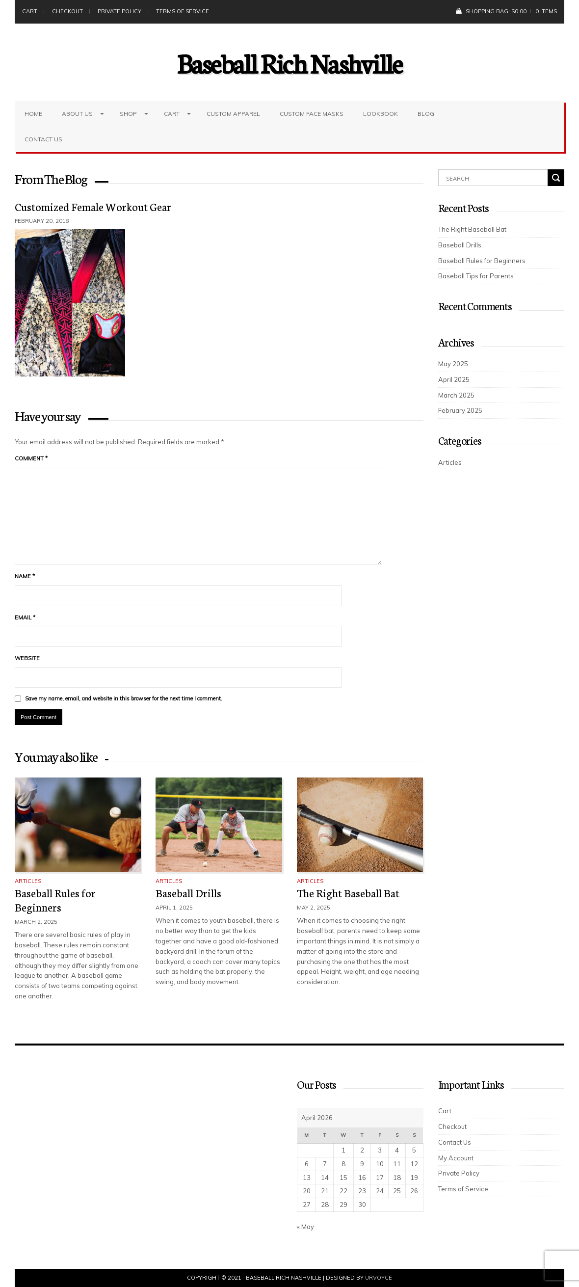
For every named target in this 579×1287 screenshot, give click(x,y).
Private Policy (119, 11)
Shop (128, 113)
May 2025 (453, 364)
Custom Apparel (233, 113)
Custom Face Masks (311, 113)
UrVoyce (378, 1277)
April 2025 (454, 379)
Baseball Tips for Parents (476, 276)
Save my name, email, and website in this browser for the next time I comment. (123, 698)
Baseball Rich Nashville (289, 62)
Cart (29, 11)
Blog (426, 113)
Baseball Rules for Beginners (55, 899)
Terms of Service (182, 11)
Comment (31, 458)
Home (33, 113)
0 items (546, 11)
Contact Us (43, 139)
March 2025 (456, 395)
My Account (456, 1158)
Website (27, 658)
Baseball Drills (188, 892)
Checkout (67, 11)
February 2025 (460, 410)
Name (25, 576)
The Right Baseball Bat (348, 892)
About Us (77, 113)
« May (305, 1227)
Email (25, 617)
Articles (28, 881)
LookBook (380, 113)
